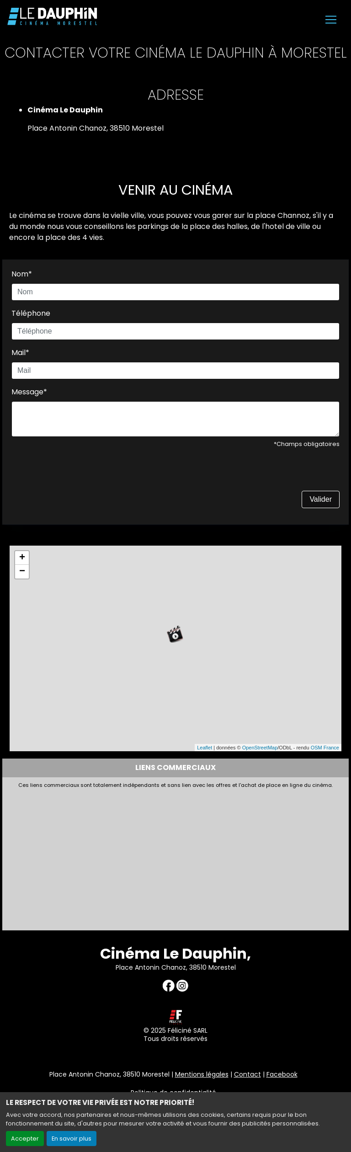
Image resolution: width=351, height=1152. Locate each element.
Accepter (25, 1138)
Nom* (21, 274)
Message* (29, 392)
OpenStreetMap (260, 747)
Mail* (20, 352)
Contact (247, 1074)
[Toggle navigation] (331, 20)
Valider (320, 499)
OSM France (325, 747)
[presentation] (80, 473)
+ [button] (22, 558)
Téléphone (30, 313)
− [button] (22, 572)
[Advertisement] (175, 857)
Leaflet (204, 747)
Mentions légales (202, 1074)
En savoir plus (71, 1138)
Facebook (282, 1074)
